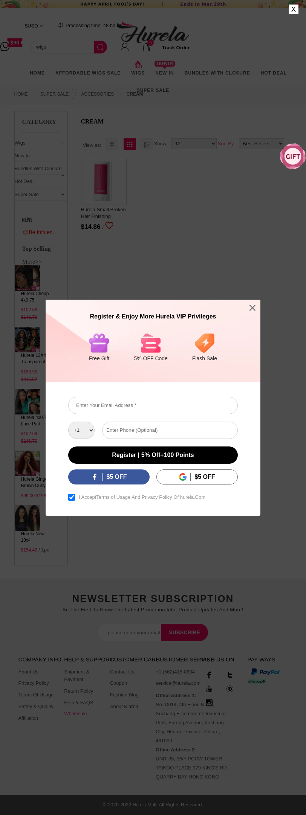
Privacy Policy (157, 497)
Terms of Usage (113, 497)
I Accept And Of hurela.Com (142, 497)
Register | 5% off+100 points (153, 455)
